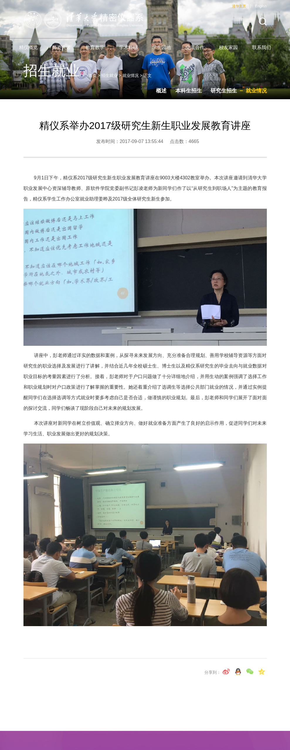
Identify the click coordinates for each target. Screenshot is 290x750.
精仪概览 (28, 50)
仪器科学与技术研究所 (93, 735)
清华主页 (239, 9)
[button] (263, 25)
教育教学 (95, 50)
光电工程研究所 (227, 725)
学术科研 (128, 50)
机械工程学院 (113, 725)
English (261, 9)
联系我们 (261, 50)
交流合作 (195, 50)
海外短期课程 (188, 725)
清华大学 (79, 725)
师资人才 (61, 50)
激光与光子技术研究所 (197, 735)
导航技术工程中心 (145, 735)
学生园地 (161, 50)
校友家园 (228, 50)
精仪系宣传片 (150, 725)
